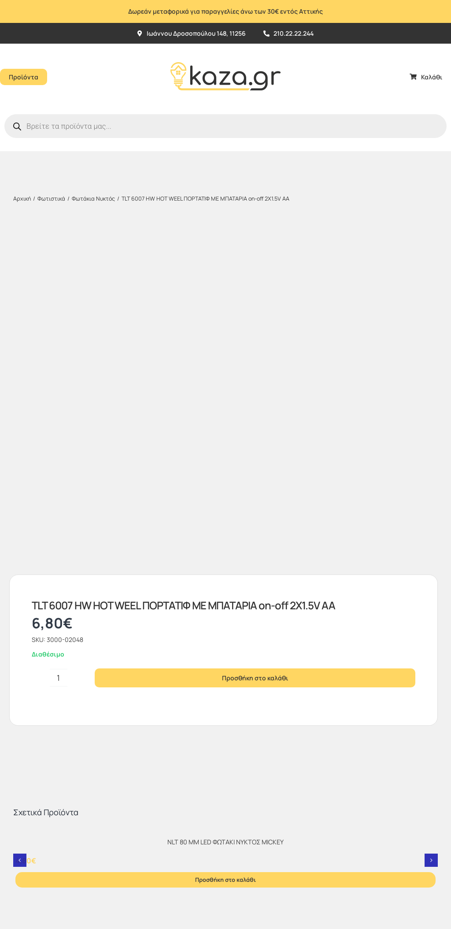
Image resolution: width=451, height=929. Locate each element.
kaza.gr (67, 847)
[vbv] (248, 739)
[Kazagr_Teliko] (225, 47)
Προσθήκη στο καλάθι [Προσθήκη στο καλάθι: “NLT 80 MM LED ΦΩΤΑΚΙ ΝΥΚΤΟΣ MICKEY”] (225, 540)
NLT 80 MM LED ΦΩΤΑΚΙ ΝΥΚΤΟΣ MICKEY (225, 502)
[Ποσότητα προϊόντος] (58, 338)
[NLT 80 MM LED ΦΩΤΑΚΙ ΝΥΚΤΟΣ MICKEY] (225, 493)
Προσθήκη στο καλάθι (255, 338)
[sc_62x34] (246, 755)
